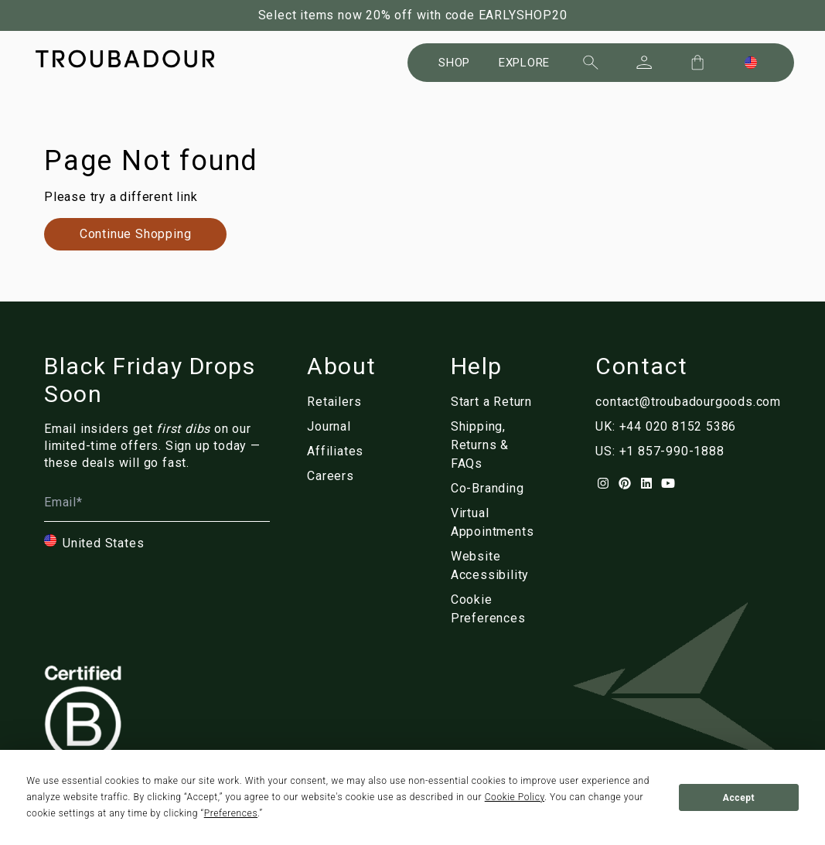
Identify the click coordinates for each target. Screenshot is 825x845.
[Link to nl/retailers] (342, 402)
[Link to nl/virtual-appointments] (499, 522)
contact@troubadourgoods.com (688, 401)
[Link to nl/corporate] (499, 488)
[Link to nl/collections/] (135, 234)
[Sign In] (644, 62)
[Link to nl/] (499, 609)
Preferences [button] (230, 813)
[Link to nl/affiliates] (342, 451)
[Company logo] (125, 58)
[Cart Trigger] (697, 62)
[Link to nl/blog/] (342, 426)
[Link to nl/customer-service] (499, 445)
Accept (739, 797)
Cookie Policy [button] (514, 797)
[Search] (590, 62)
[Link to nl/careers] (342, 476)
